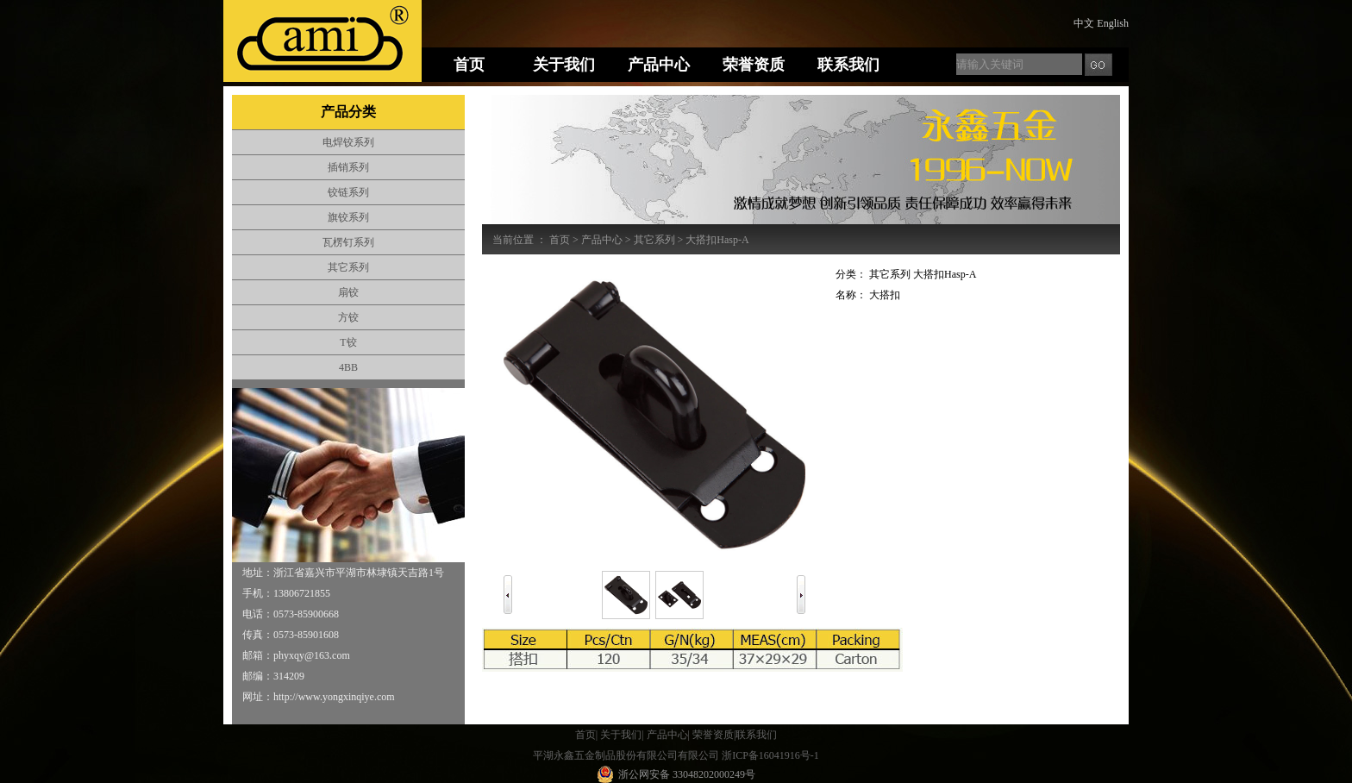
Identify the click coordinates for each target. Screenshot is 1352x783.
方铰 (348, 317)
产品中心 (602, 240)
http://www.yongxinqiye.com (334, 697)
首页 (559, 240)
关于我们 (621, 735)
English (1113, 23)
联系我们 (756, 735)
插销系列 (348, 167)
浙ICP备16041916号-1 (770, 755)
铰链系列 (348, 192)
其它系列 (348, 267)
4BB (348, 367)
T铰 (348, 342)
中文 (1083, 23)
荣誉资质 (713, 735)
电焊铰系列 (348, 142)
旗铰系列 (348, 217)
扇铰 (348, 292)
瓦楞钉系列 (348, 242)
